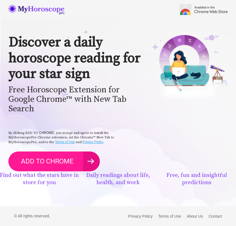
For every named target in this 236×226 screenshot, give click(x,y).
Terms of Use (65, 142)
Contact (215, 216)
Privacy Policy (92, 142)
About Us (195, 216)
